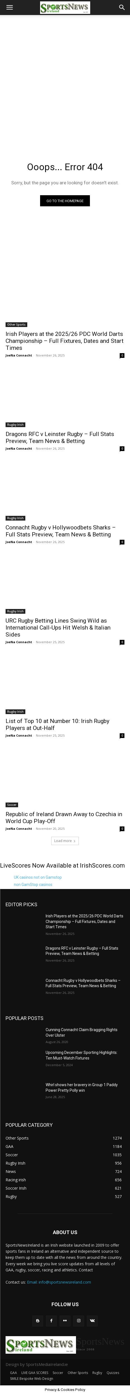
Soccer (11, 805)
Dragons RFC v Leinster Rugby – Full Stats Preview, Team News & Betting (60, 437)
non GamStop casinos (33, 884)
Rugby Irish (15, 425)
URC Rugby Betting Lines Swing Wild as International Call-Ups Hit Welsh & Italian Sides (58, 627)
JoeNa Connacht (19, 355)
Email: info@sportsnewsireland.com (59, 1282)
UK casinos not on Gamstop (38, 877)
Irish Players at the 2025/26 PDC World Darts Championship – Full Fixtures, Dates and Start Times (65, 341)
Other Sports (16, 324)
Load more (65, 840)
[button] (9, 7)
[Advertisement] (65, 80)
